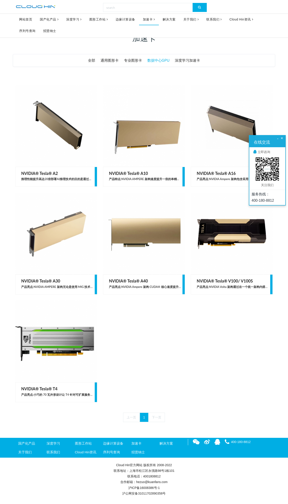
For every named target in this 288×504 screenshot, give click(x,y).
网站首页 (25, 20)
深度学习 (74, 20)
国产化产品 (49, 20)
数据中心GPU (158, 60)
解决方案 (169, 20)
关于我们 (191, 20)
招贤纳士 (49, 32)
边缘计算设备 (125, 20)
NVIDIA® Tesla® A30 (40, 280)
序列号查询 (27, 32)
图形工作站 (98, 20)
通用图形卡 (110, 60)
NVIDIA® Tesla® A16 (216, 173)
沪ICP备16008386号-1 (144, 488)
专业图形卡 (133, 60)
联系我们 (214, 20)
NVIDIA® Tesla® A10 (128, 173)
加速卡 (149, 20)
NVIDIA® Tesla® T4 (39, 388)
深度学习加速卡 (187, 60)
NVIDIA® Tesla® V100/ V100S (225, 280)
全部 (91, 60)
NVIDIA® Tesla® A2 (39, 173)
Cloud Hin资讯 (241, 20)
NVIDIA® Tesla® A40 (128, 280)
